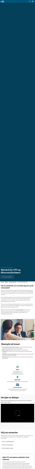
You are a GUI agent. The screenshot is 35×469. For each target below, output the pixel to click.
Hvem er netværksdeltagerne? (17, 441)
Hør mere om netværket (7, 276)
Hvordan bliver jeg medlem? (17, 444)
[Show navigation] (32, 1)
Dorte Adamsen (19, 309)
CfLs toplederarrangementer (17, 373)
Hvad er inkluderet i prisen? (17, 448)
